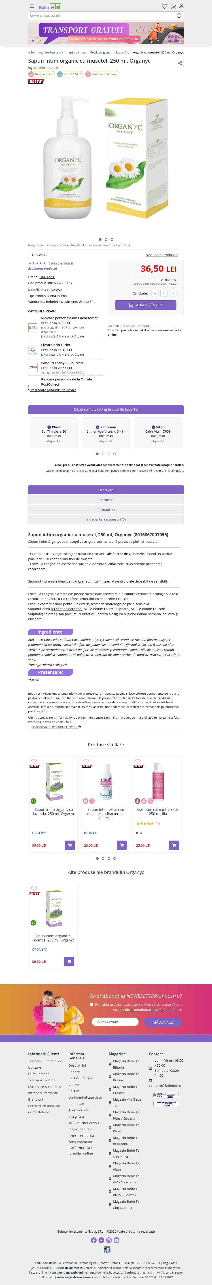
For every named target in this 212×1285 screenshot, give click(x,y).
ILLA (139, 833)
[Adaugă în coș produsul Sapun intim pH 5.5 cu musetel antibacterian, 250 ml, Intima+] (122, 845)
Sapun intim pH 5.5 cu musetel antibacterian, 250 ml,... (106, 813)
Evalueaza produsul (42, 268)
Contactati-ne (38, 1112)
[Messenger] (101, 1240)
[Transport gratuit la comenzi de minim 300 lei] (106, 33)
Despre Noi (77, 1065)
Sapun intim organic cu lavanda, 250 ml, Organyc (54, 811)
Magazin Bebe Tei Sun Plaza (124, 1153)
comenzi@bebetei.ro (165, 1085)
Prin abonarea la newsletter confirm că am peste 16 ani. (138, 1004)
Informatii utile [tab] (105, 509)
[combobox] (106, 15)
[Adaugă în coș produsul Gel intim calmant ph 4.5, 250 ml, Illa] (174, 845)
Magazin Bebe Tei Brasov (124, 1077)
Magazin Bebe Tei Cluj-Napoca (124, 1204)
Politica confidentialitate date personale (85, 1097)
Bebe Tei (29, 52)
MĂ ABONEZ (163, 1022)
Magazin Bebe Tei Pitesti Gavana (124, 1115)
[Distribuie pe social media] (180, 63)
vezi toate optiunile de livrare (52, 390)
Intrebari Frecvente (43, 1093)
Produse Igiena (100, 52)
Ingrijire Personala (50, 52)
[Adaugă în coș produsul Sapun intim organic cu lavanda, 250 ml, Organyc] (70, 845)
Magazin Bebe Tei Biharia (124, 1064)
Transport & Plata (41, 1080)
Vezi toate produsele (162, 254)
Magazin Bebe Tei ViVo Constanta (124, 1179)
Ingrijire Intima (77, 52)
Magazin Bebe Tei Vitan (124, 1166)
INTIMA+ (90, 833)
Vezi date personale (147, 1009)
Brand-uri (35, 1099)
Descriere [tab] (106, 490)
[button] (100, 239)
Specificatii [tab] (106, 499)
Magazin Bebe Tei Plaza (124, 1128)
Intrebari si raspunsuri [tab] (106, 519)
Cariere (74, 1071)
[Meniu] (31, 6)
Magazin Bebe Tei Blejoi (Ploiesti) (124, 1191)
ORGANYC (47, 277)
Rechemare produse (44, 1105)
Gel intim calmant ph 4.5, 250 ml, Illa (158, 811)
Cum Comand (39, 1074)
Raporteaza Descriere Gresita (56, 726)
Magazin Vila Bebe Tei (125, 1102)
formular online (80, 1153)
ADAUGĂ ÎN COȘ (145, 305)
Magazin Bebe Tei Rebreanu (124, 1140)
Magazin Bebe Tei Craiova (124, 1089)
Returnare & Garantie (45, 1086)
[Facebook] (94, 1240)
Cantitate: (140, 293)
